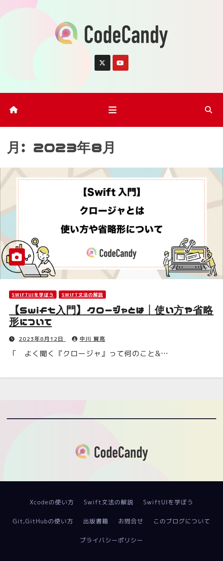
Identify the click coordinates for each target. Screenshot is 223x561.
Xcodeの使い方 (51, 502)
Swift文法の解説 (82, 294)
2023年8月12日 (42, 339)
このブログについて (181, 521)
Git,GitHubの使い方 (43, 521)
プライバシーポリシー (111, 540)
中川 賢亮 (88, 339)
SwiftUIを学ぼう (33, 294)
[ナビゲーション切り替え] (113, 110)
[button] (209, 110)
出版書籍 (96, 521)
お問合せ (130, 521)
